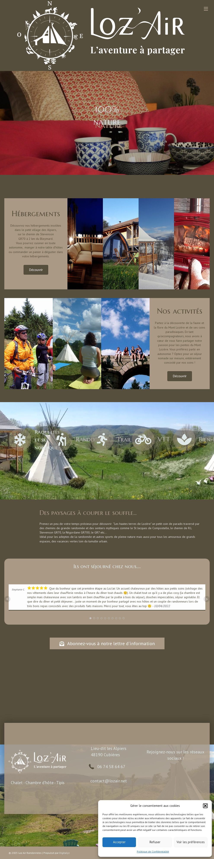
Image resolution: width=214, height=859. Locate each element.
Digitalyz (64, 852)
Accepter (119, 842)
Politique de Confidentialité (153, 851)
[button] (205, 806)
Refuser (155, 842)
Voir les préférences (191, 842)
